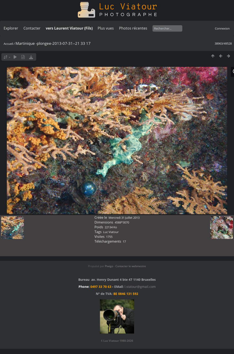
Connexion (222, 28)
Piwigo (109, 266)
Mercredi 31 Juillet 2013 (124, 218)
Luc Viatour (111, 232)
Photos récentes (133, 28)
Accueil (8, 44)
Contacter (32, 28)
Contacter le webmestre (130, 266)
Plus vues (106, 28)
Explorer (11, 28)
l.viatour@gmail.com (140, 286)
